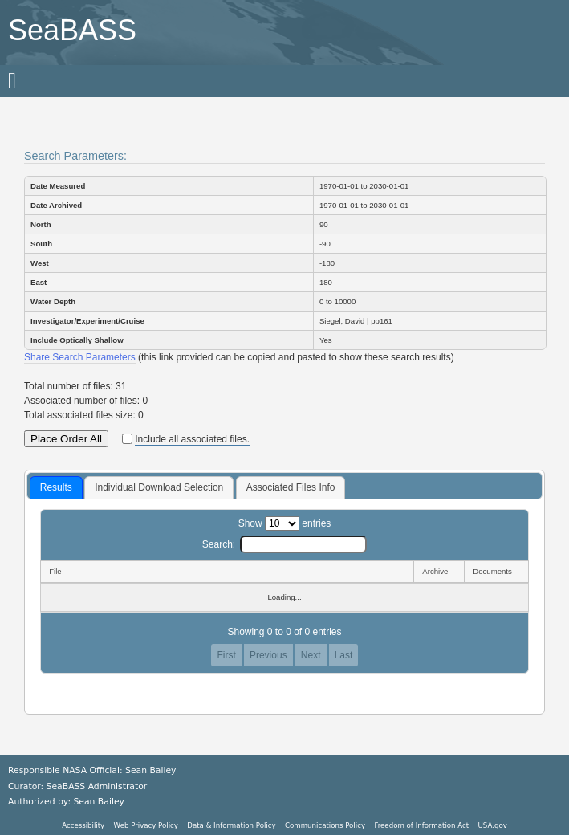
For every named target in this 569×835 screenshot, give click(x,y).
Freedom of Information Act (421, 825)
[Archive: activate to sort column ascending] (438, 571)
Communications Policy (325, 825)
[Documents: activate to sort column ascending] (496, 571)
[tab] (56, 488)
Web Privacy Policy (146, 825)
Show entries (284, 523)
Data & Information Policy (231, 825)
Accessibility (83, 825)
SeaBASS (72, 30)
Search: (284, 544)
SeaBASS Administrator (97, 786)
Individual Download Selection (159, 487)
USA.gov (492, 825)
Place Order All (66, 439)
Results (56, 487)
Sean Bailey (98, 801)
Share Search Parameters (80, 357)
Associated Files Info (290, 487)
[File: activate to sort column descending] (226, 571)
